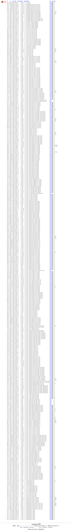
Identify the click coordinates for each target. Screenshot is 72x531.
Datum (22, 1)
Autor (54, 1)
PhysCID (19, 1)
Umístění (27, 1)
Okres (25, 1)
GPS (50, 1)
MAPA (51, 2)
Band (15, 1)
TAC (13, 1)
